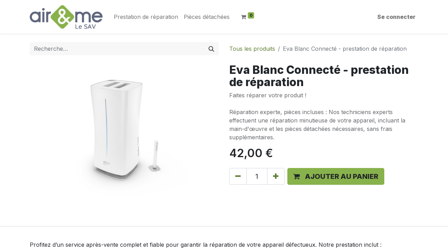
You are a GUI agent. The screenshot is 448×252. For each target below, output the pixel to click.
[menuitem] (146, 17)
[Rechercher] (211, 48)
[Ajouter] (276, 176)
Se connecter (396, 16)
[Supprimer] (238, 176)
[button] (335, 176)
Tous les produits (252, 48)
